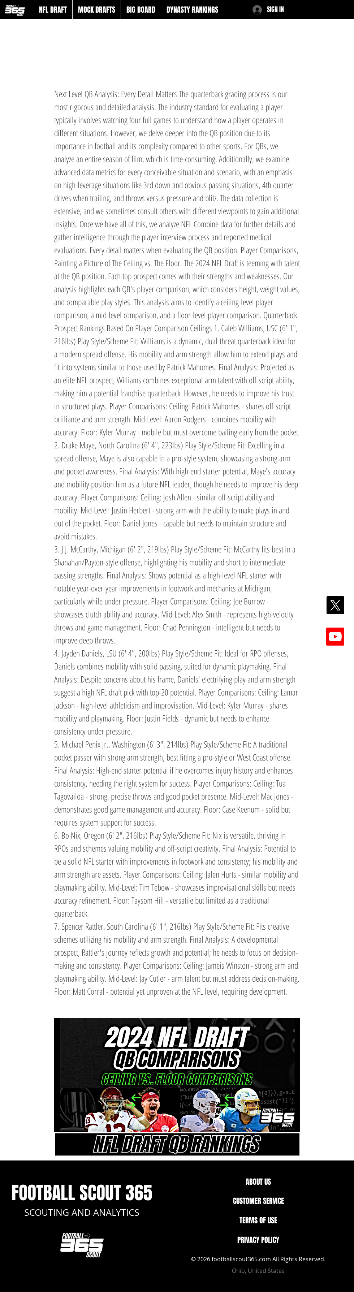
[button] (53, 10)
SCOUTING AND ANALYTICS (81, 1212)
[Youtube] (335, 637)
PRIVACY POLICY (258, 1240)
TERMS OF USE (258, 1220)
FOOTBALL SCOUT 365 (82, 1193)
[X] (335, 605)
